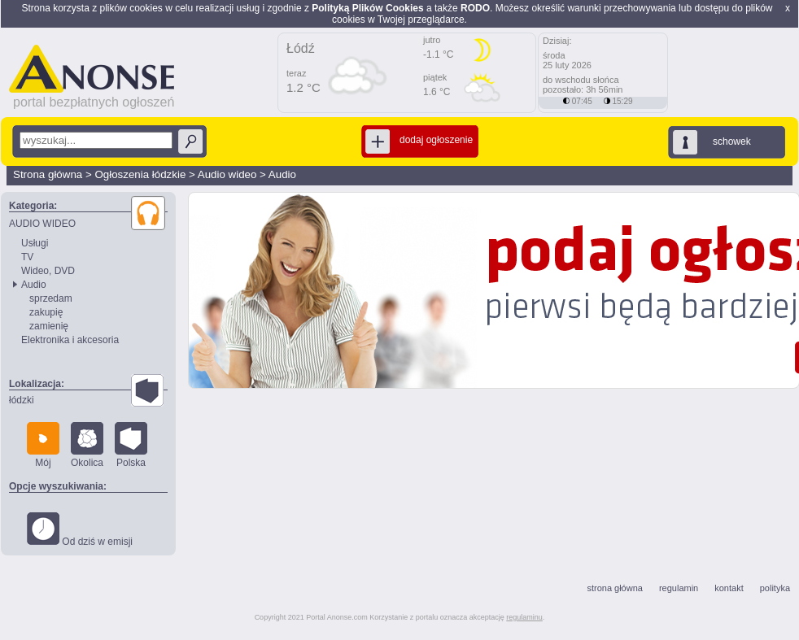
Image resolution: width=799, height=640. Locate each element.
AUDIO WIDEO (42, 223)
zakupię (46, 312)
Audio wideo (227, 174)
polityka (775, 588)
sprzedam (50, 298)
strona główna (615, 588)
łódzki (21, 400)
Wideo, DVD (48, 270)
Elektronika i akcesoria (70, 340)
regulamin (678, 588)
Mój (43, 445)
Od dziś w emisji (80, 529)
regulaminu (524, 617)
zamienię (48, 326)
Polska (131, 445)
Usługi (34, 243)
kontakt (728, 588)
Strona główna (47, 174)
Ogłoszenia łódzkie (140, 174)
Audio (282, 174)
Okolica (87, 445)
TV (27, 257)
